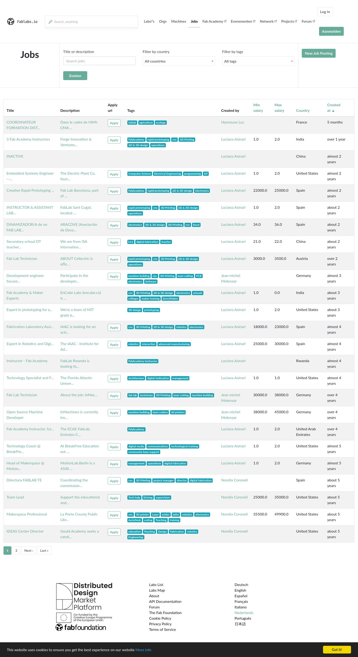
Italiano (241, 607)
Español (241, 595)
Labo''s (149, 21)
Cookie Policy (160, 618)
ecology (161, 122)
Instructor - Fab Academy (27, 360)
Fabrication (177, 531)
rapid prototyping (158, 139)
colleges (134, 298)
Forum (308, 21)
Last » (44, 550)
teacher (166, 242)
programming (192, 173)
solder (166, 514)
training (174, 520)
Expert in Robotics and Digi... (30, 343)
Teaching (161, 520)
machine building (139, 276)
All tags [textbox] (230, 61)
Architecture (136, 378)
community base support (144, 452)
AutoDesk (135, 520)
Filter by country (156, 51)
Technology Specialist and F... (30, 377)
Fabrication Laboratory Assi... (30, 326)
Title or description (78, 51)
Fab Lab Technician (22, 258)
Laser (155, 514)
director (182, 480)
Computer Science (140, 173)
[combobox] (179, 61)
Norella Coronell (234, 480)
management (180, 378)
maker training (151, 298)
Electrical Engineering (167, 173)
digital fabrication (147, 242)
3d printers (177, 412)
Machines (178, 21)
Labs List (156, 584)
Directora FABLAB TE (24, 480)
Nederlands (244, 612)
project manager (163, 480)
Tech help (134, 497)
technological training (184, 446)
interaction (148, 344)
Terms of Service (162, 629)
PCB (199, 276)
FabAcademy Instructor (143, 361)
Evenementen (243, 21)
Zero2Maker (170, 298)
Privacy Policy (160, 624)
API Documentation (165, 601)
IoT (206, 173)
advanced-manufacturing (174, 344)
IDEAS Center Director (25, 531)
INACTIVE (15, 156)
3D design (135, 310)
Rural (196, 224)
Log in (325, 11)
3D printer (142, 514)
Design (162, 531)
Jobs (194, 21)
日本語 (240, 624)
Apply (114, 123)
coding (148, 520)
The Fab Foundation (165, 612)
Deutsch (241, 584)
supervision (163, 497)
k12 (131, 242)
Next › (28, 550)
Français (241, 601)
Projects (289, 21)
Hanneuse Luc (232, 122)
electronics (202, 190)
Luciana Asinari (233, 139)
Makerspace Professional (27, 514)
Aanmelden (331, 31)
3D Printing (187, 139)
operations (158, 145)
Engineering (136, 537)
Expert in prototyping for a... (29, 309)
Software (150, 281)
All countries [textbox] (155, 61)
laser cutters (160, 412)
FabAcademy (136, 139)
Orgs (163, 21)
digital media (136, 446)
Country (303, 110)
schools (197, 293)
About (154, 595)
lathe (176, 514)
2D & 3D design (138, 145)
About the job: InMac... (78, 394)
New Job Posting (319, 53)
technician (146, 395)
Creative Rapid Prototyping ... (30, 190)
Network (268, 21)
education (135, 531)
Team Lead (15, 497)
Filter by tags (232, 51)
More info (143, 654)
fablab (132, 122)
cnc (174, 139)
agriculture (146, 122)
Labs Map (157, 590)
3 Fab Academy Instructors (28, 139)
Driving (148, 497)
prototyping (151, 310)
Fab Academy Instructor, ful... (30, 429)
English (240, 590)
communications (157, 446)
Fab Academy (214, 21)
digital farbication (158, 378)
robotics (181, 327)
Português (243, 618)
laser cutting (185, 276)
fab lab (133, 395)
